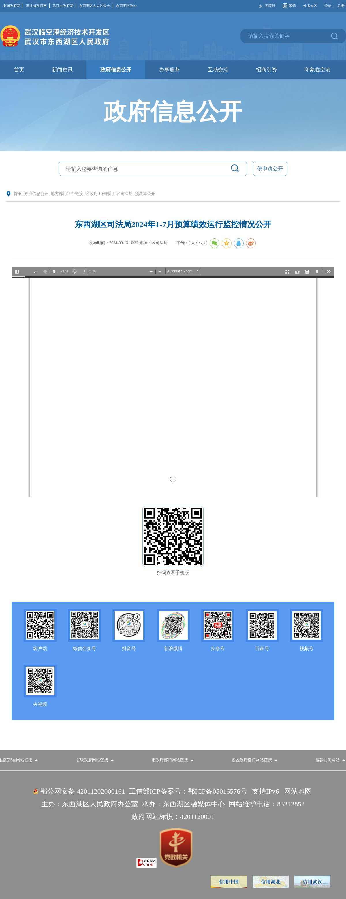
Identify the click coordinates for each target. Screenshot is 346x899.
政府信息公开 (36, 193)
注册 (341, 6)
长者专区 (310, 6)
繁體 (292, 6)
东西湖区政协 (126, 6)
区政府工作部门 (100, 193)
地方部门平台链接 (67, 193)
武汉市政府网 (64, 5)
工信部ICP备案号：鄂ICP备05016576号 (188, 791)
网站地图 (298, 791)
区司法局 (124, 193)
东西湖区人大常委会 (96, 5)
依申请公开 (270, 169)
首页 (18, 193)
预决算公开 (145, 193)
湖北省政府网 (38, 5)
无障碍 (270, 6)
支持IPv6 (265, 791)
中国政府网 (13, 5)
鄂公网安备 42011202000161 (82, 791)
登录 (327, 6)
